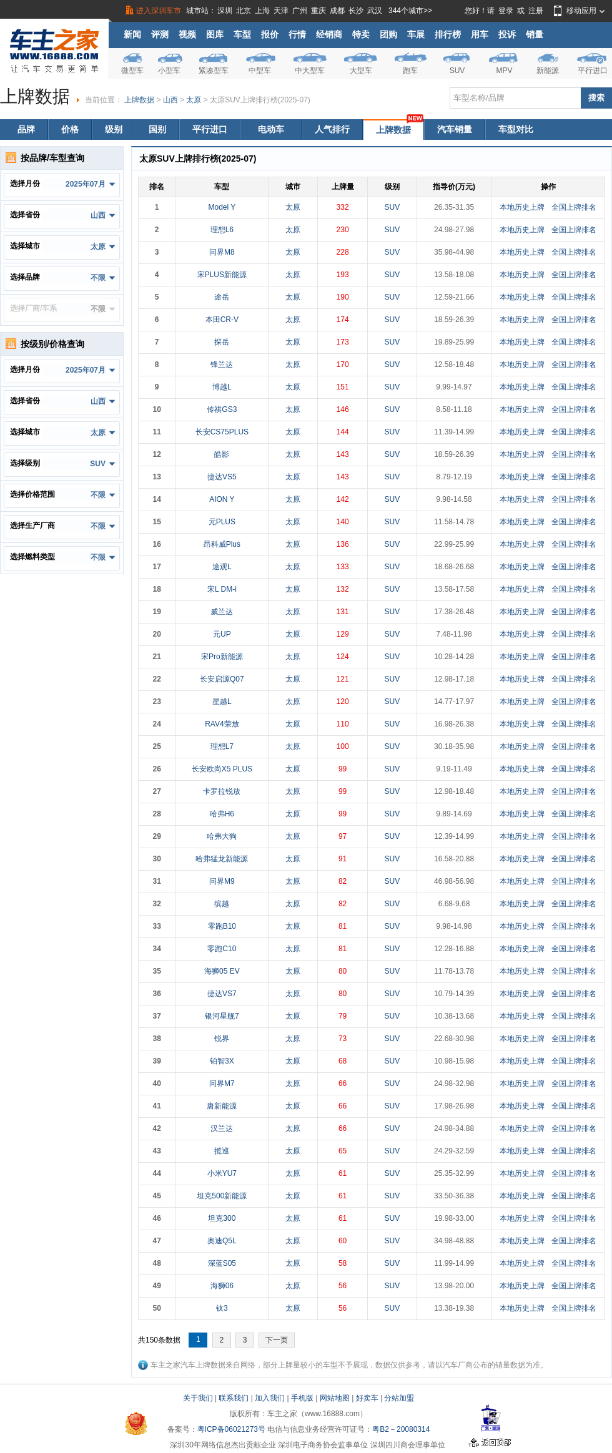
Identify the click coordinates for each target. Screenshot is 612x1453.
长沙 (355, 10)
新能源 (547, 70)
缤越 (221, 903)
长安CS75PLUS (222, 432)
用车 (479, 34)
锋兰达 (221, 364)
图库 (215, 34)
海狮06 (222, 1285)
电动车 (271, 129)
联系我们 (234, 1398)
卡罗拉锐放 (221, 791)
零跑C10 (221, 948)
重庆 (318, 10)
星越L (222, 701)
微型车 (132, 70)
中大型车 (310, 70)
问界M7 (222, 1083)
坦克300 (221, 1218)
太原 (193, 99)
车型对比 (515, 129)
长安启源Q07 (222, 679)
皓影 (221, 454)
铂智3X (222, 1061)
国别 (157, 129)
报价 (270, 34)
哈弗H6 (222, 814)
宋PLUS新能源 (222, 274)
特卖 (361, 34)
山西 (170, 99)
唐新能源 (222, 1106)
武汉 (374, 10)
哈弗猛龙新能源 (221, 858)
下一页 (276, 1340)
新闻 (132, 34)
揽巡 (221, 1151)
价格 (70, 129)
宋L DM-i (222, 589)
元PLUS (222, 521)
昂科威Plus (222, 544)
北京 (243, 10)
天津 (281, 10)
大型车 (361, 70)
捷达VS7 (222, 993)
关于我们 (198, 1398)
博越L (222, 387)
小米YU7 (222, 1173)
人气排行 (332, 129)
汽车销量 (454, 129)
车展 (416, 34)
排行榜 (448, 34)
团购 (388, 34)
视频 (187, 34)
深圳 (224, 10)
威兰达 (221, 611)
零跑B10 (222, 926)
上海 (262, 10)
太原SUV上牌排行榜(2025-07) (260, 99)
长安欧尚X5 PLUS (222, 769)
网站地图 (335, 1398)
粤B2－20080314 (401, 1429)
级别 (113, 129)
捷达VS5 (222, 476)
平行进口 (593, 70)
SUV (457, 70)
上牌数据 (139, 99)
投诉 (507, 34)
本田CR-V (222, 319)
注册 (535, 10)
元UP (222, 634)
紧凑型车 (214, 70)
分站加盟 (399, 1398)
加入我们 (270, 1398)
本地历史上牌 (522, 207)
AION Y (221, 499)
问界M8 (222, 252)
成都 (337, 10)
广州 (299, 10)
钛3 (222, 1308)
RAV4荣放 (222, 724)
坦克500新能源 (222, 1195)
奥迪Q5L (222, 1240)
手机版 (302, 1398)
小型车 (169, 70)
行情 (297, 34)
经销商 (329, 34)
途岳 (221, 297)
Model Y (221, 207)
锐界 (221, 1038)
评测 (160, 34)
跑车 (410, 70)
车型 (242, 34)
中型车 (260, 70)
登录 (505, 10)
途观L (222, 566)
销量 (534, 34)
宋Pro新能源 (222, 656)
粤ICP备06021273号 (231, 1429)
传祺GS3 (222, 409)
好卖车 (367, 1398)
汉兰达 (221, 1128)
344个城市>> (410, 10)
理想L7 (222, 746)
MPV (504, 70)
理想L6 (222, 229)
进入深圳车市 (158, 10)
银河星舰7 (222, 1016)
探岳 (221, 342)
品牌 (26, 129)
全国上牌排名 (573, 207)
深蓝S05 (222, 1263)
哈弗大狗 (222, 836)
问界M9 (222, 881)
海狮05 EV (222, 971)
